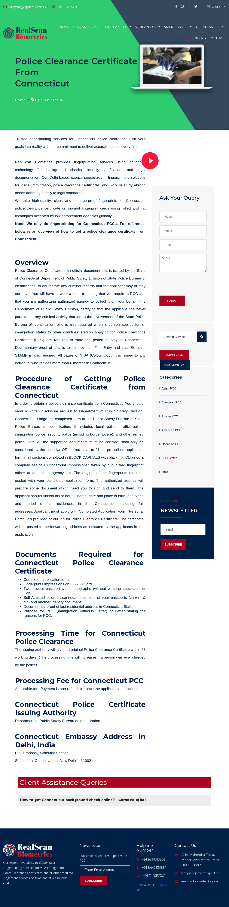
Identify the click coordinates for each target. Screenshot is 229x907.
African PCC (147, 27)
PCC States (178, 38)
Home (20, 100)
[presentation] (192, 283)
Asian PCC (87, 27)
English (215, 6)
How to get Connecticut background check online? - (83, 800)
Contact (217, 38)
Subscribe (173, 544)
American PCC (178, 27)
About (65, 27)
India (199, 38)
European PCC (116, 27)
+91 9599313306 (47, 100)
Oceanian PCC (210, 27)
